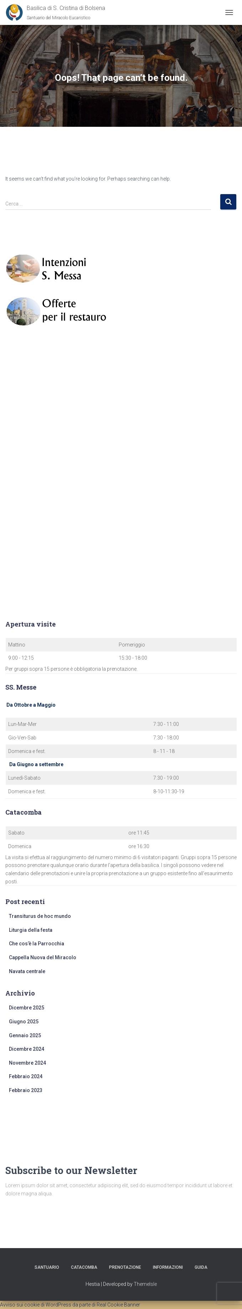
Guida (201, 1267)
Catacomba (84, 1267)
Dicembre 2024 (26, 1049)
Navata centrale (27, 971)
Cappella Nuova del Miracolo (42, 957)
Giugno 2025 (23, 1021)
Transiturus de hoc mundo (40, 916)
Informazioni (168, 1267)
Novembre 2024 (27, 1063)
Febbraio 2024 (25, 1076)
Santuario (47, 1267)
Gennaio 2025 (25, 1035)
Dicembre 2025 (26, 1008)
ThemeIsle (145, 1284)
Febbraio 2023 (25, 1090)
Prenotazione (125, 1267)
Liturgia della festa (30, 930)
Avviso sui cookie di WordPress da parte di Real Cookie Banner (70, 1305)
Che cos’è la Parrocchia (36, 943)
